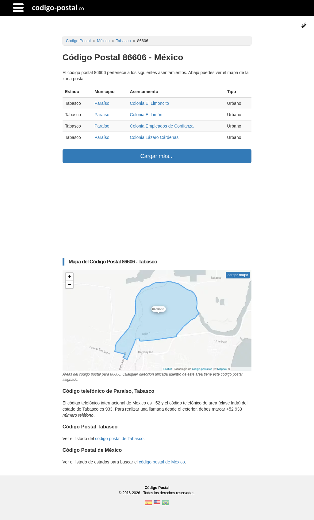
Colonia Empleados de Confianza (161, 126)
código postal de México (162, 461)
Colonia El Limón (146, 114)
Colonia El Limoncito (149, 103)
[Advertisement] (157, 210)
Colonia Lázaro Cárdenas (154, 137)
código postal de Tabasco (119, 438)
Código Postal (157, 488)
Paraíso (101, 103)
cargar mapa (238, 275)
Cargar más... (157, 156)
